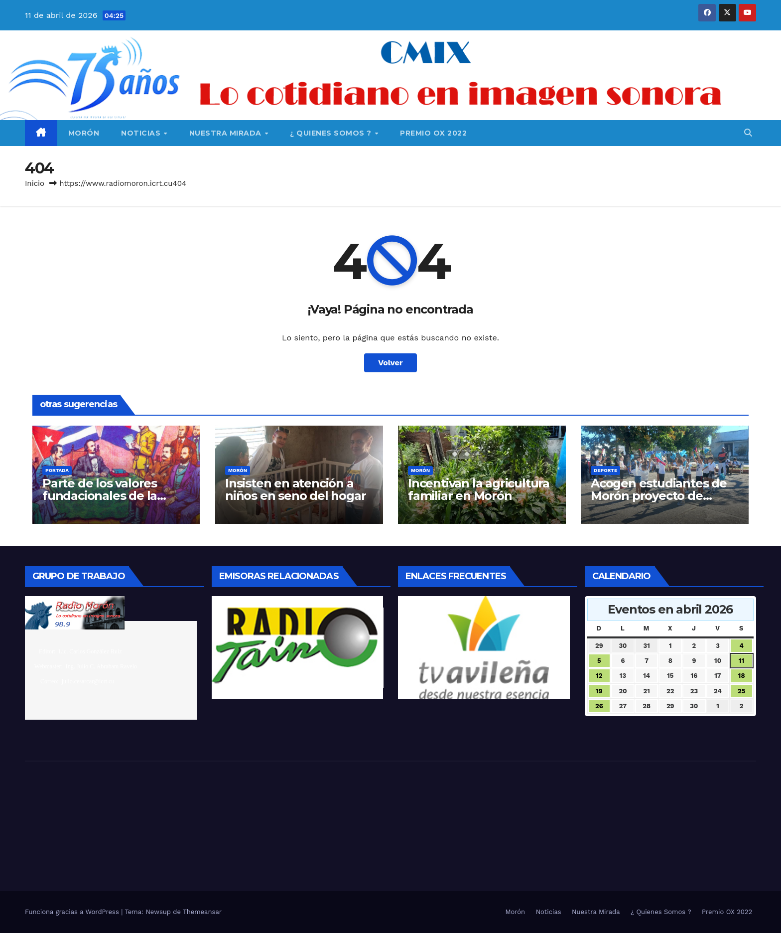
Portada (57, 470)
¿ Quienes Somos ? (332, 133)
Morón (84, 133)
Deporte (605, 470)
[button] (748, 133)
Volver (390, 362)
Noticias (142, 133)
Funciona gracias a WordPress (73, 912)
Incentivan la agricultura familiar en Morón (478, 489)
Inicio (34, 183)
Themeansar (202, 912)
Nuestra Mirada (226, 133)
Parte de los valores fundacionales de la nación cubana (99, 495)
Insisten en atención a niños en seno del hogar (295, 489)
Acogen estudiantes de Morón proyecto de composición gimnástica (661, 495)
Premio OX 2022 (433, 133)
